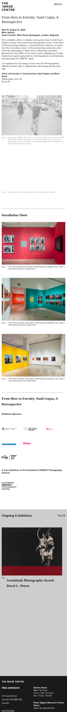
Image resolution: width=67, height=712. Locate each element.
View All (61, 515)
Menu (58, 4)
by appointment (47, 708)
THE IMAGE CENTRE (13, 681)
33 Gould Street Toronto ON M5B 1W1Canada (12, 699)
